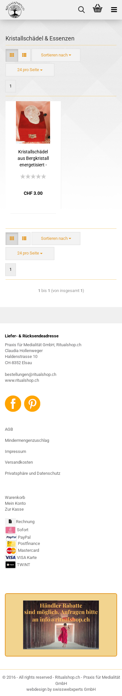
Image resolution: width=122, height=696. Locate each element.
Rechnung (25, 521)
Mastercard (28, 550)
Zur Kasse (14, 509)
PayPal (18, 537)
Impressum (15, 451)
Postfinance (29, 543)
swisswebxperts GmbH (74, 689)
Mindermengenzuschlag (27, 440)
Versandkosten (19, 462)
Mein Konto (15, 503)
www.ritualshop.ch (22, 380)
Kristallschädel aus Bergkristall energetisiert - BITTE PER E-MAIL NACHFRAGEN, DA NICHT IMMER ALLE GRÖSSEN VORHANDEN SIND (33, 158)
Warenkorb (15, 497)
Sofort (22, 529)
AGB (9, 429)
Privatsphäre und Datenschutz (32, 473)
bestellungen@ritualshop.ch (30, 374)
